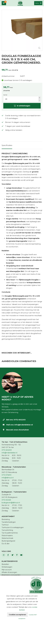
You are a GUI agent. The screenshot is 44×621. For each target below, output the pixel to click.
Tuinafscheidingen (9, 522)
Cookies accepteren (17, 615)
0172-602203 (20, 420)
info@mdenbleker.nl (23, 425)
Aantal (5, 95)
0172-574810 (6, 475)
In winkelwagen (22, 106)
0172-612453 (6, 500)
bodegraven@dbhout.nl (11, 503)
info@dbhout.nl (7, 478)
